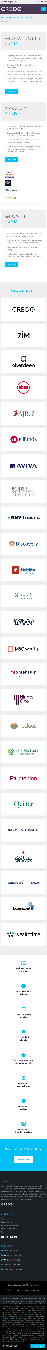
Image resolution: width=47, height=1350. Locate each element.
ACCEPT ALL (37, 1346)
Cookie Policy (20, 1341)
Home (3, 1219)
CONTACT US (23, 1159)
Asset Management (8, 17)
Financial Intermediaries (9, 1225)
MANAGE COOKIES (9, 1346)
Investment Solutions (25, 17)
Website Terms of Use (10, 1319)
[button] (10, 2)
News (3, 1232)
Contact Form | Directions (13, 1269)
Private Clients (6, 1222)
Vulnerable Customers (33, 1290)
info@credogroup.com (12, 1264)
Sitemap (9, 1290)
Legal (18, 1290)
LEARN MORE (11, 91)
